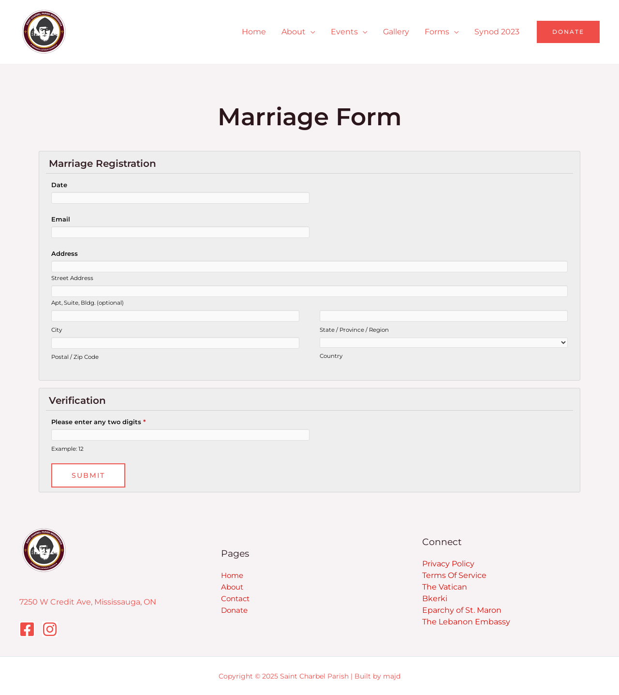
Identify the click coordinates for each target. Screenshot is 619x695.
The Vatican (444, 586)
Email (60, 219)
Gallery (396, 31)
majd (391, 676)
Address (64, 253)
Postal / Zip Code (75, 357)
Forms (437, 31)
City (56, 329)
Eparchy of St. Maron (461, 610)
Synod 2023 (496, 31)
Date (59, 185)
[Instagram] (50, 629)
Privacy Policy (448, 563)
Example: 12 (67, 448)
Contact (235, 598)
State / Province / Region (354, 329)
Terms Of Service (454, 575)
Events (344, 31)
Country (331, 356)
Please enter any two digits (98, 422)
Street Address (72, 278)
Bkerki (434, 598)
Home (254, 31)
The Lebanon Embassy (466, 621)
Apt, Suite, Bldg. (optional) (87, 302)
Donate (234, 610)
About (293, 31)
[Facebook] (27, 629)
